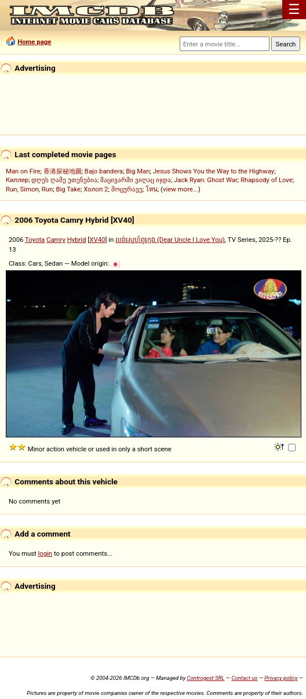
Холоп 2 (95, 189)
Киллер (17, 180)
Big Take (68, 189)
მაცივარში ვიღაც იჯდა (135, 180)
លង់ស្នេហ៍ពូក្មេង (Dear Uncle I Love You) (170, 240)
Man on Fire (23, 171)
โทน (151, 189)
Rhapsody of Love (267, 180)
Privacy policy (280, 678)
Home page (34, 42)
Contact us (244, 678)
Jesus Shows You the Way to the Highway (213, 171)
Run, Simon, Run (29, 189)
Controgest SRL (205, 678)
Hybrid (76, 240)
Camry (55, 240)
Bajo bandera (104, 171)
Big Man (138, 171)
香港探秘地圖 (62, 171)
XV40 (97, 240)
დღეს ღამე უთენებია (64, 180)
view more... (180, 189)
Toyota (35, 240)
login (45, 553)
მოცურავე (127, 189)
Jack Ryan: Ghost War (206, 180)
